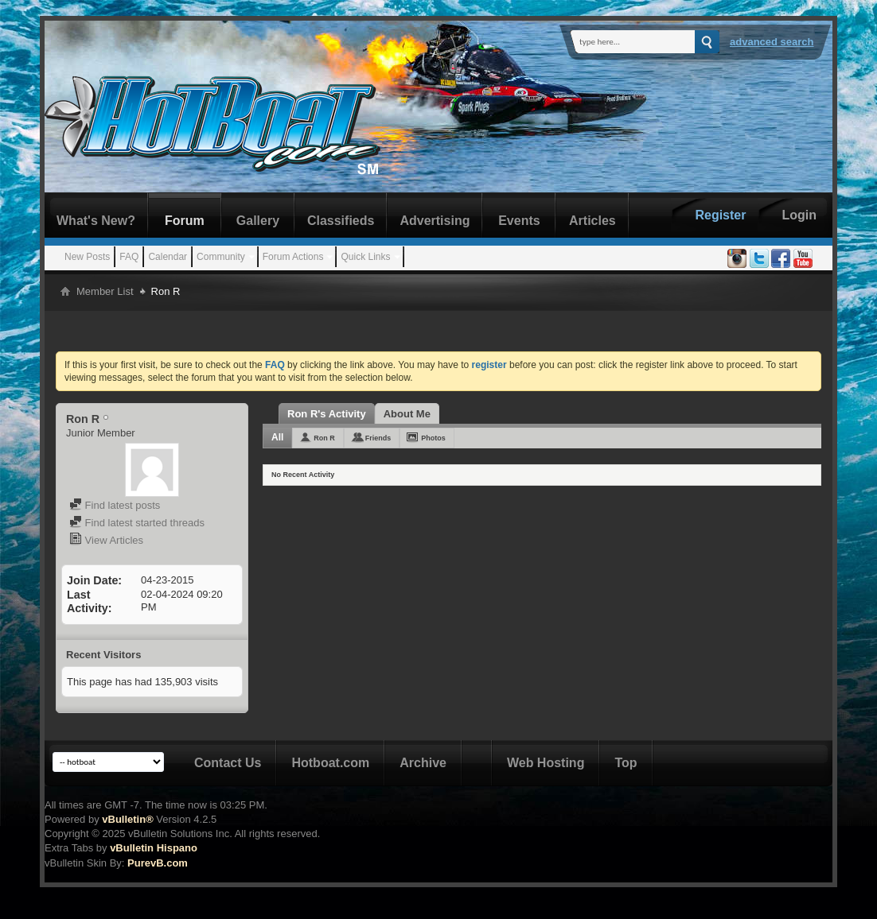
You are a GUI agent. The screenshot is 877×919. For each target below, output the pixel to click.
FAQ (128, 256)
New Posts (87, 256)
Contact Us (227, 763)
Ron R (324, 438)
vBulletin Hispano (153, 848)
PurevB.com (157, 863)
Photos (433, 438)
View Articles (106, 540)
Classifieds (340, 220)
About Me (407, 414)
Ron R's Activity (326, 414)
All (277, 437)
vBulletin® (127, 819)
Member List (105, 291)
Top (625, 763)
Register (720, 215)
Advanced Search (772, 42)
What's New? (96, 220)
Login (799, 215)
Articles (592, 220)
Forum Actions (293, 256)
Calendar (167, 256)
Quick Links (365, 256)
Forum (185, 220)
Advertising (435, 220)
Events (519, 220)
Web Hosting (545, 763)
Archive (423, 763)
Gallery (257, 220)
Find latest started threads (137, 523)
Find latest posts (114, 505)
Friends (378, 438)
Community (221, 256)
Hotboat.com (330, 763)
